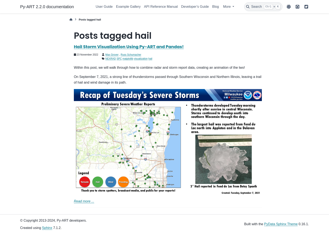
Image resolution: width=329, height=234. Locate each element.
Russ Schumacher (131, 54)
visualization (141, 58)
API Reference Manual (161, 6)
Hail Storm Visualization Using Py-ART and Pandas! (129, 47)
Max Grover (112, 54)
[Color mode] (288, 6)
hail (150, 58)
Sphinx (47, 228)
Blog (215, 6)
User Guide (104, 6)
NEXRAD (110, 58)
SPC (119, 58)
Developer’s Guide (195, 6)
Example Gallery (128, 6)
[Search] (263, 6)
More (227, 6)
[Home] (70, 19)
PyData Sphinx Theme (281, 224)
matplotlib (128, 58)
